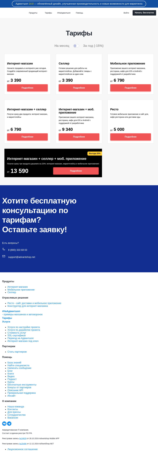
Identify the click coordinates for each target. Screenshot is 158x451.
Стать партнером (17, 351)
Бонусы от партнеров (19, 387)
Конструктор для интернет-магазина (27, 306)
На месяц (62, 45)
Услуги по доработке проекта (23, 330)
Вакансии (12, 417)
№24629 (22, 438)
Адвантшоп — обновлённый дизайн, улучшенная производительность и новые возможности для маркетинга (79, 3)
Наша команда (15, 406)
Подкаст (12, 379)
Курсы (10, 382)
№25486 (22, 444)
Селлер (11, 292)
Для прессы (14, 412)
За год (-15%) (93, 45)
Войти (126, 13)
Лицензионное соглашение (22, 449)
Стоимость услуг (16, 332)
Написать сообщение (19, 368)
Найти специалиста (18, 365)
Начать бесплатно (144, 13)
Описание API (15, 390)
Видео (11, 376)
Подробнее (27, 88)
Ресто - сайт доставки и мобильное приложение (34, 303)
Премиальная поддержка (21, 393)
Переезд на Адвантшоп (20, 338)
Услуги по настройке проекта (23, 327)
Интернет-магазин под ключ (22, 341)
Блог (10, 371)
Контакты (12, 409)
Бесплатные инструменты (21, 384)
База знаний (14, 362)
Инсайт (11, 395)
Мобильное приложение (21, 289)
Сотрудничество (16, 415)
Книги (10, 373)
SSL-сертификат (16, 335)
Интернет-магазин (17, 287)
